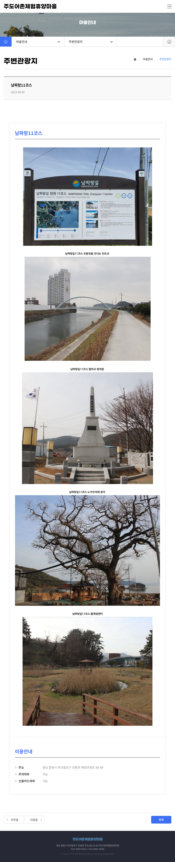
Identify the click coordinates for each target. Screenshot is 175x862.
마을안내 (38, 41)
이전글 (14, 820)
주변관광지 (91, 41)
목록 (161, 820)
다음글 (34, 820)
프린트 (169, 42)
